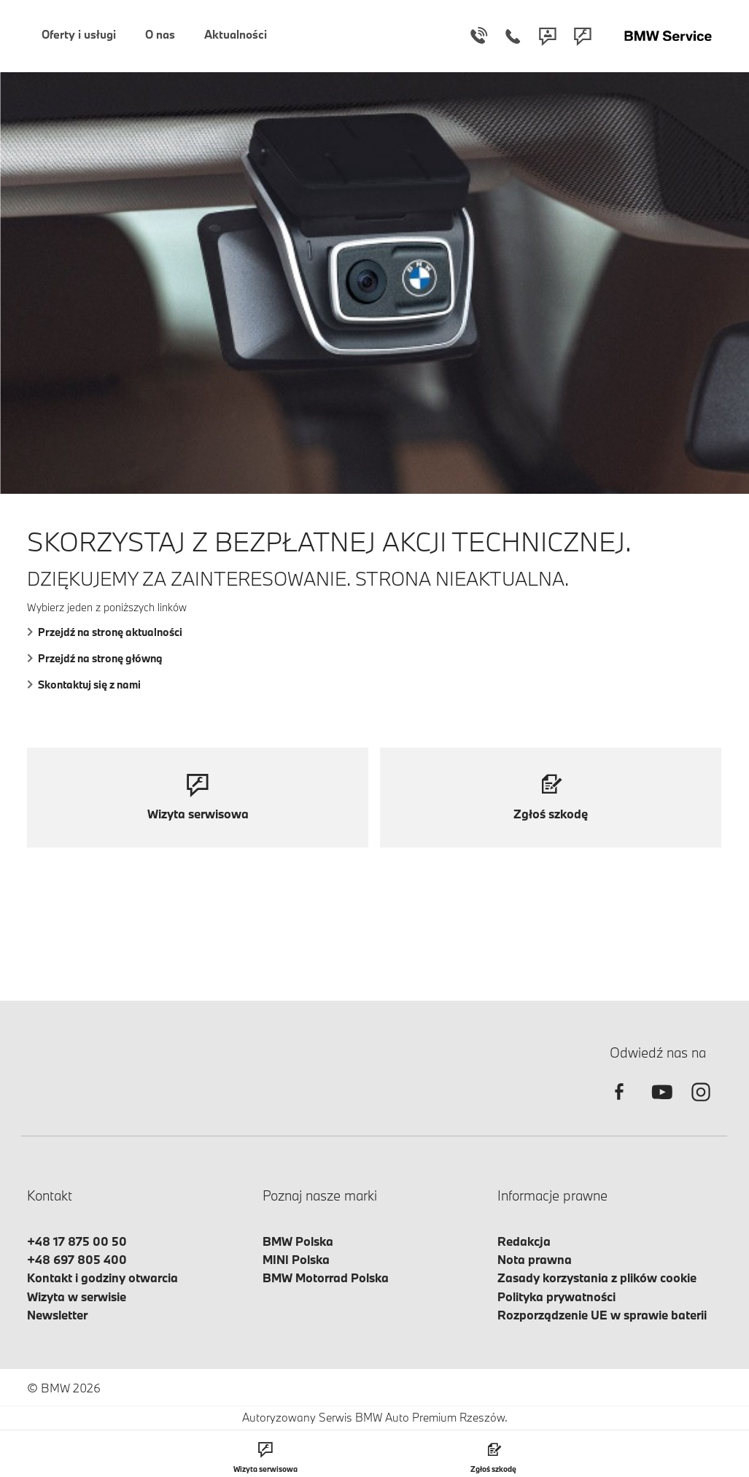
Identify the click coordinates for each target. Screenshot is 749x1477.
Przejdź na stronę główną (95, 658)
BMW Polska (298, 1241)
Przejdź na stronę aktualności (104, 632)
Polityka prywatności (556, 1296)
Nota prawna (534, 1259)
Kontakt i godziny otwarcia (102, 1277)
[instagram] (700, 1104)
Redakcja (524, 1241)
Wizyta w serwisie (76, 1296)
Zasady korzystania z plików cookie (596, 1277)
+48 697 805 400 (77, 1259)
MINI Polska (296, 1259)
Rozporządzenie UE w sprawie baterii (602, 1314)
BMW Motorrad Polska (326, 1277)
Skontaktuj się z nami (84, 684)
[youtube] (660, 1104)
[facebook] (619, 1104)
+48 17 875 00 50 (77, 1241)
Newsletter (57, 1314)
